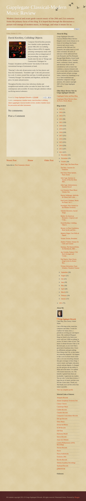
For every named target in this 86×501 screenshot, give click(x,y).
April (63, 289)
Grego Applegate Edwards (67, 319)
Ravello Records (62, 460)
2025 (61, 109)
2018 (61, 132)
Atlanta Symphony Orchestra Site (67, 401)
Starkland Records (62, 466)
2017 (61, 135)
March (63, 292)
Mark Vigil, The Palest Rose (69, 164)
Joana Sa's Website (62, 440)
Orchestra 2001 (61, 457)
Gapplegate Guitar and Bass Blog (67, 96)
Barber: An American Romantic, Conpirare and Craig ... (69, 218)
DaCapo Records (62, 419)
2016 (61, 139)
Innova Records (62, 437)
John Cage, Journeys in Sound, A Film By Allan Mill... (69, 180)
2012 (61, 152)
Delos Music (61, 422)
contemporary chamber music (22, 100)
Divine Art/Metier (62, 425)
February (64, 295)
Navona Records (62, 448)
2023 (61, 116)
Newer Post (11, 160)
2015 (61, 142)
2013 (61, 149)
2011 (61, 303)
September (64, 272)
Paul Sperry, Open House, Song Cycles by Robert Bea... (69, 261)
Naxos (59, 451)
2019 (61, 129)
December (64, 155)
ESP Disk (60, 431)
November (64, 158)
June (62, 282)
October (64, 161)
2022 (61, 119)
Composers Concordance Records (67, 416)
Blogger (77, 497)
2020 (61, 126)
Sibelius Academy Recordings (66, 463)
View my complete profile (65, 390)
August (63, 275)
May (62, 285)
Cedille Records (62, 410)
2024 (61, 112)
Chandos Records (62, 413)
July (62, 279)
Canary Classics (62, 404)
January (63, 299)
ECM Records (61, 428)
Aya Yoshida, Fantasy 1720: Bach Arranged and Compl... (69, 254)
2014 (61, 145)
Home (30, 160)
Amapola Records (62, 398)
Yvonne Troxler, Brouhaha (69, 238)
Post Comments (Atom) (22, 165)
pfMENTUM (61, 469)
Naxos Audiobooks (63, 454)
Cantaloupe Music (62, 407)
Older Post (48, 160)
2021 (61, 122)
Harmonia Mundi (62, 434)
